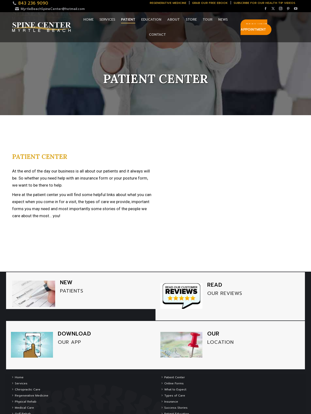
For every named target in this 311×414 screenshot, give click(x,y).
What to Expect (175, 389)
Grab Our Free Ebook (210, 3)
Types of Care (174, 395)
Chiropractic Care (27, 389)
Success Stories (176, 407)
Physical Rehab (25, 401)
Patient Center (174, 377)
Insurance (171, 401)
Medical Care (24, 407)
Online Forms (174, 383)
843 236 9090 (33, 3)
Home (19, 377)
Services (21, 383)
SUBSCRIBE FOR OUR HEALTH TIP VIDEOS (264, 3)
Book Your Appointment (254, 27)
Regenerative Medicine (168, 3)
